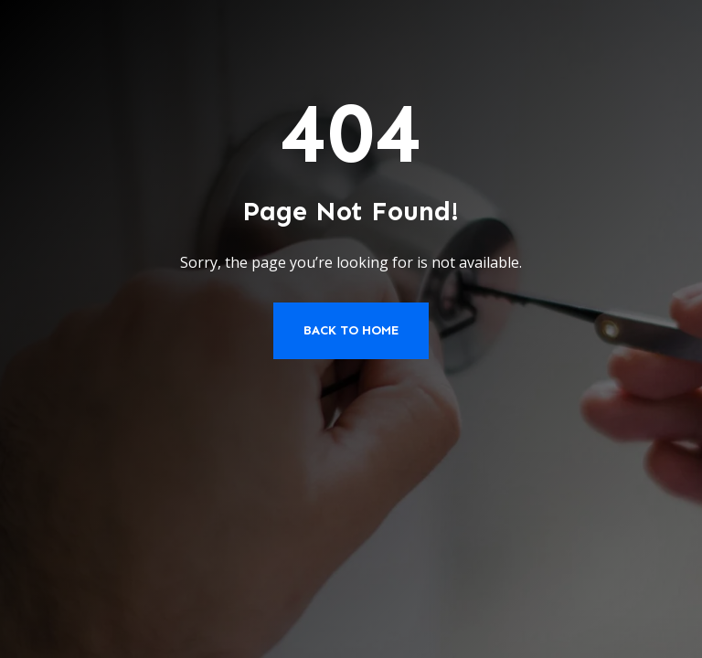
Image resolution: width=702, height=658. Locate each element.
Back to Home (351, 330)
